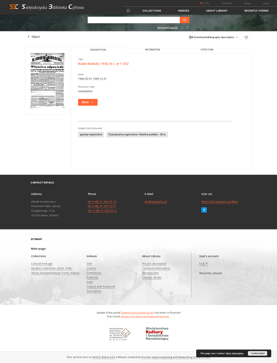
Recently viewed (256, 10)
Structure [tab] (207, 49)
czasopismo (85, 91)
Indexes (183, 10)
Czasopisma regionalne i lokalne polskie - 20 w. (137, 134)
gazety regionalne (91, 134)
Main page (38, 248)
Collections (152, 10)
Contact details (152, 277)
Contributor (94, 273)
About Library (217, 10)
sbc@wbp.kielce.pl (156, 201)
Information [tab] (152, 49)
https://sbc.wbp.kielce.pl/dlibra (219, 201)
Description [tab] (98, 49)
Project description (154, 263)
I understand (257, 353)
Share (247, 3)
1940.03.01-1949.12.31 (92, 78)
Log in (203, 263)
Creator (91, 268)
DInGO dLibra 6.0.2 (104, 357)
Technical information (156, 268)
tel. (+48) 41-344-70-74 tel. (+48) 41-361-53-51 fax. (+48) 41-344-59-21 (102, 206)
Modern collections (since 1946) (51, 268)
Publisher (92, 277)
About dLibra (150, 273)
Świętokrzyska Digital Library (137, 312)
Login (266, 3)
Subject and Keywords (101, 286)
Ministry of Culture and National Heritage (145, 316)
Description (94, 291)
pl (207, 3)
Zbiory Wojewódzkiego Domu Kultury (55, 273)
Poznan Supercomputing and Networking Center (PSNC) (175, 357)
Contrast (227, 3)
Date (90, 282)
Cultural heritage (41, 263)
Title (89, 263)
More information (235, 353)
